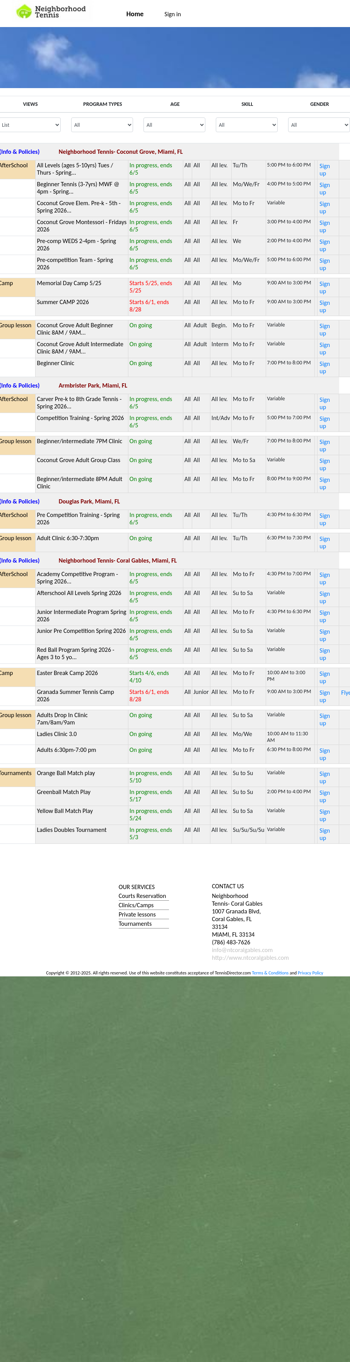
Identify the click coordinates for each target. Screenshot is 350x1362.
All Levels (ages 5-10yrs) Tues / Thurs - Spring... (75, 169)
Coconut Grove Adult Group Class (78, 460)
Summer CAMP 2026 (63, 302)
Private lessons (137, 914)
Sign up (324, 169)
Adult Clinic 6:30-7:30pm (68, 538)
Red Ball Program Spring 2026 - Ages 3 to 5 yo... (75, 653)
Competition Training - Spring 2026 (80, 418)
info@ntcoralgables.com (242, 950)
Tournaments (135, 923)
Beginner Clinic (55, 363)
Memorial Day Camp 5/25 (69, 283)
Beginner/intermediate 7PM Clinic (79, 441)
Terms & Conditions (270, 973)
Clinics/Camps (136, 905)
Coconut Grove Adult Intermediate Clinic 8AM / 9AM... (80, 347)
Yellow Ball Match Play (64, 810)
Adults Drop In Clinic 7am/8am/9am (62, 718)
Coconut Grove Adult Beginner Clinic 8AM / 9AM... (75, 328)
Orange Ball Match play (66, 773)
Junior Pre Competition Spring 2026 (81, 630)
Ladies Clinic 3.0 (57, 734)
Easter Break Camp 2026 (67, 673)
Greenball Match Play (63, 792)
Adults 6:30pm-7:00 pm (66, 749)
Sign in (172, 14)
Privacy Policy (310, 973)
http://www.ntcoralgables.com (250, 957)
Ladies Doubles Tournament (71, 829)
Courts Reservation (142, 895)
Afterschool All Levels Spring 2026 (79, 593)
